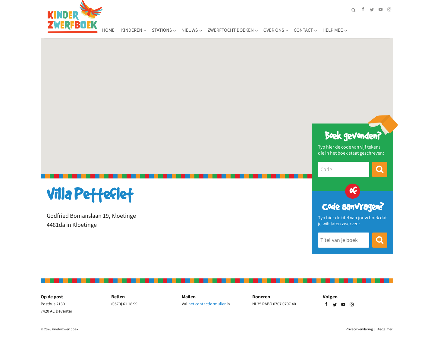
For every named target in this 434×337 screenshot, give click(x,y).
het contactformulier (207, 304)
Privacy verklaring (359, 329)
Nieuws (234, 26)
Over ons (318, 26)
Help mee (377, 26)
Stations (206, 26)
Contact (347, 26)
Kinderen (176, 26)
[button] (217, 100)
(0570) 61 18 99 (124, 304)
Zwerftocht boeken (275, 26)
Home (152, 26)
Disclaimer (384, 329)
